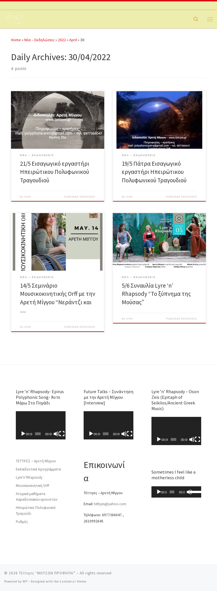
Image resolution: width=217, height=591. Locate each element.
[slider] (172, 492)
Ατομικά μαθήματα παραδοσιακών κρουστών (36, 496)
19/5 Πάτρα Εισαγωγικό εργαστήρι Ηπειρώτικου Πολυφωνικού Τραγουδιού (154, 172)
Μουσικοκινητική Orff (32, 485)
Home (16, 39)
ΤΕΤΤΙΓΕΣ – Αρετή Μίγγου (36, 461)
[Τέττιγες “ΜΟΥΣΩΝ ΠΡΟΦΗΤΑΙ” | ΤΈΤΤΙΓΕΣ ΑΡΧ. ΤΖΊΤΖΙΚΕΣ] (13, 18)
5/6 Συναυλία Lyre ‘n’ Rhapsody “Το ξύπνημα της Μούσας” (156, 294)
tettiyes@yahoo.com (110, 504)
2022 (62, 39)
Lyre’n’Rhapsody (29, 477)
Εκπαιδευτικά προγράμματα (38, 469)
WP (25, 581)
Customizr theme (73, 581)
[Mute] (56, 434)
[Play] (23, 434)
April (73, 39)
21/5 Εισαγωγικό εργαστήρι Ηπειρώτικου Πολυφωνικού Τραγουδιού (54, 172)
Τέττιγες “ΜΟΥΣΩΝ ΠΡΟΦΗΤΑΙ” (47, 573)
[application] (41, 425)
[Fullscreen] (62, 434)
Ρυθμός (22, 521)
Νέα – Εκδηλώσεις (39, 39)
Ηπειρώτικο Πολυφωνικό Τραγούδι (36, 510)
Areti (27, 196)
